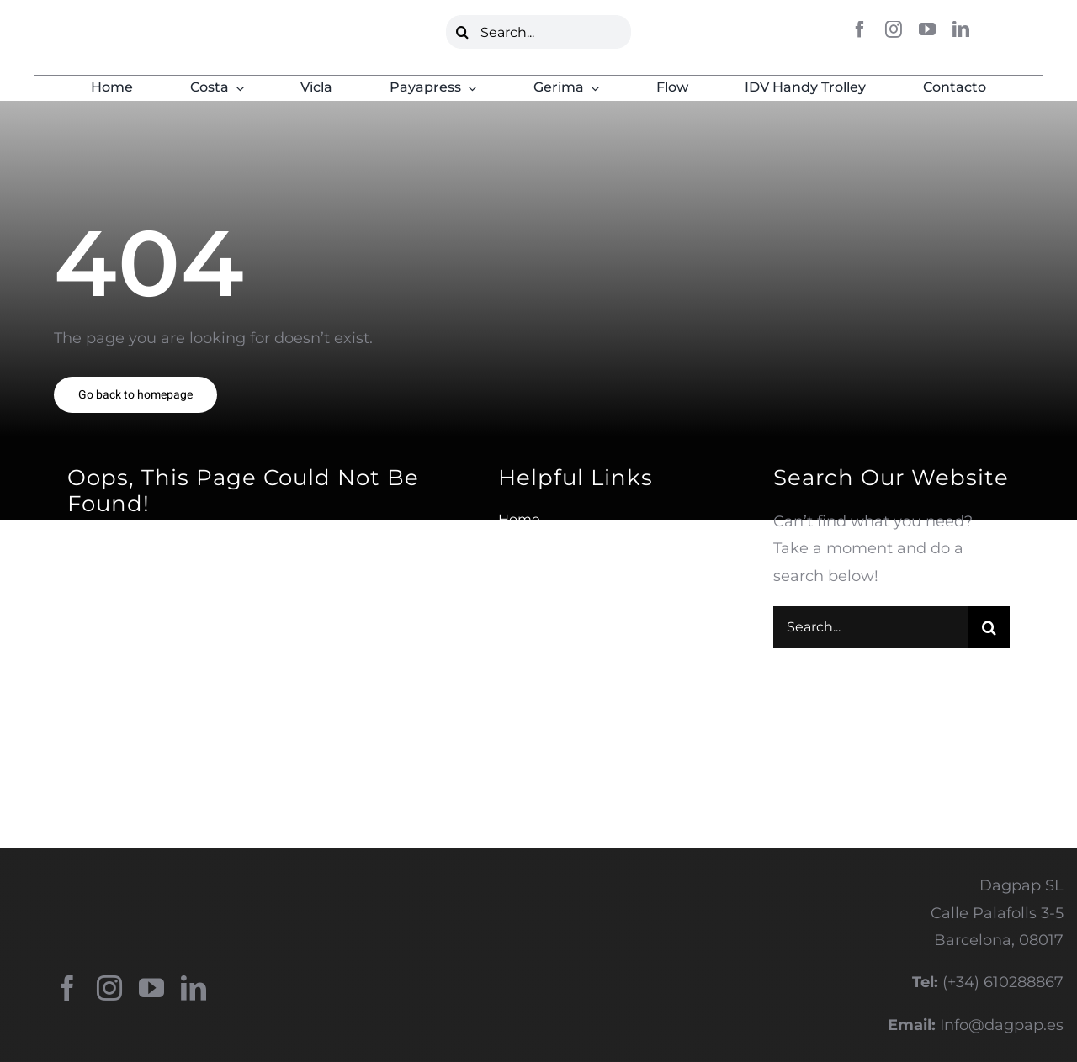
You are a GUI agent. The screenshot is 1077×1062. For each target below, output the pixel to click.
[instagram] (893, 29)
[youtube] (927, 29)
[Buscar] (463, 32)
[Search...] (539, 32)
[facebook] (860, 29)
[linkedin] (960, 29)
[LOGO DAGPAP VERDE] (114, 28)
